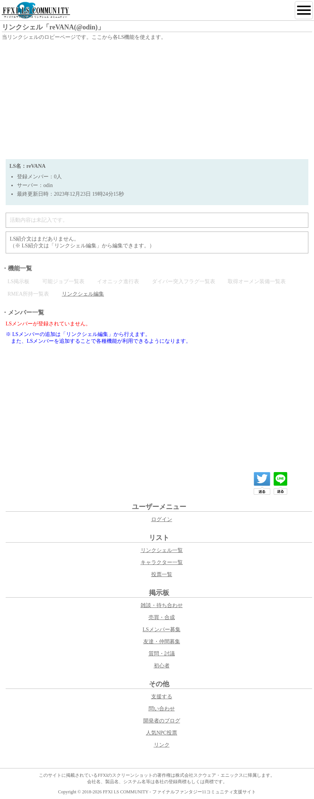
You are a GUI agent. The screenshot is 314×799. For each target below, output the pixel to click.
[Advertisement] (157, 99)
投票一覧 (161, 574)
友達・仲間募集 (161, 641)
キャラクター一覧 (162, 562)
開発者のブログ (161, 721)
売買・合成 (162, 617)
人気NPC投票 (161, 733)
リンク (162, 745)
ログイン (161, 519)
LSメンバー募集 (161, 629)
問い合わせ (162, 709)
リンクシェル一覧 (162, 550)
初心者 (162, 666)
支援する (161, 696)
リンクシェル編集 (83, 294)
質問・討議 (162, 653)
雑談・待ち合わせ (162, 605)
